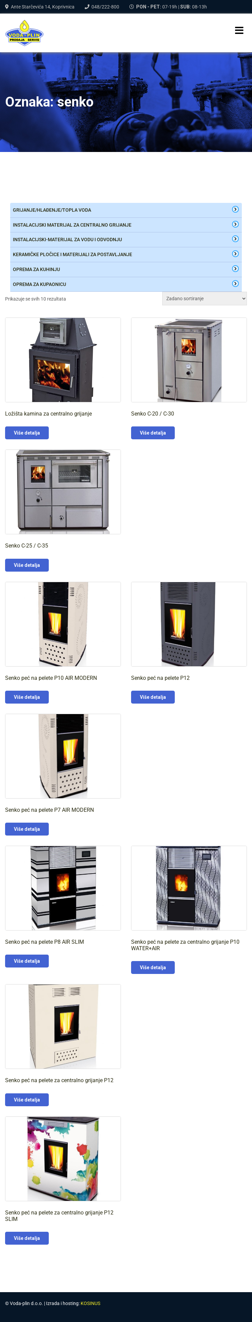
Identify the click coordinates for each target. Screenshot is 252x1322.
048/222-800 (105, 6)
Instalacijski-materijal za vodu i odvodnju (67, 239)
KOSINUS (90, 1303)
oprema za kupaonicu (39, 284)
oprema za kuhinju (36, 269)
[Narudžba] (204, 298)
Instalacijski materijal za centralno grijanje (72, 225)
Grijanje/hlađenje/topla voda (52, 210)
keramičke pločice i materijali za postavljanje (72, 254)
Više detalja (27, 433)
